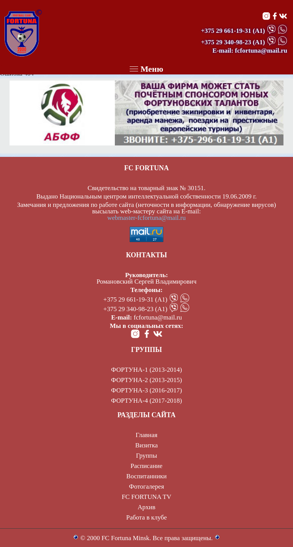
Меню (146, 69)
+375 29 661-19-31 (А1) (135, 299)
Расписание (146, 466)
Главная (146, 435)
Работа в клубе (146, 517)
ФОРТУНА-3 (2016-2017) (146, 390)
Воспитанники (146, 476)
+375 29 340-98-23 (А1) (135, 309)
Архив (146, 507)
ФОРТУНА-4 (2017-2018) (146, 400)
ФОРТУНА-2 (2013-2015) (146, 380)
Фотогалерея (146, 486)
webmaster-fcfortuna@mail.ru (146, 217)
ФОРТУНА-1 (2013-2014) (146, 369)
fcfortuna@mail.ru (158, 317)
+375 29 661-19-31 (226, 30)
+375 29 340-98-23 (226, 42)
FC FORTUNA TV (146, 496)
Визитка (146, 445)
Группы (146, 455)
